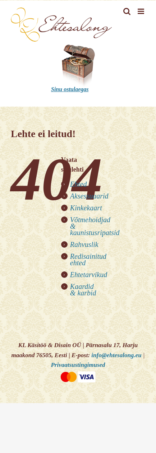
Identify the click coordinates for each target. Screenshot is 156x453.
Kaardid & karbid (83, 289)
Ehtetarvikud (88, 275)
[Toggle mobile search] (126, 11)
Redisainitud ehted (88, 259)
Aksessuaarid (89, 196)
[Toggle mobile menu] (141, 11)
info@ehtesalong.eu (116, 355)
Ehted (78, 184)
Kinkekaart (86, 208)
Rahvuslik (84, 244)
